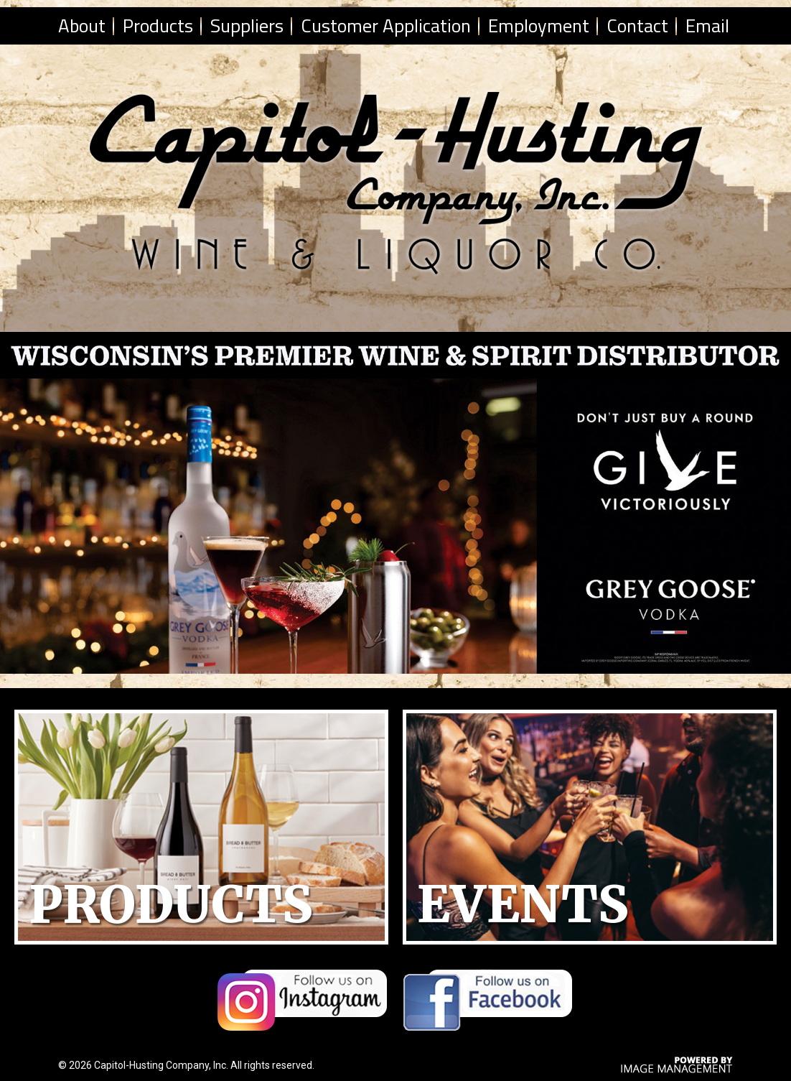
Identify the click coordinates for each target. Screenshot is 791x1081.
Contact (637, 25)
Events (523, 904)
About (82, 25)
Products (158, 25)
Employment (538, 25)
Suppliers (247, 25)
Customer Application (386, 25)
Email (707, 25)
